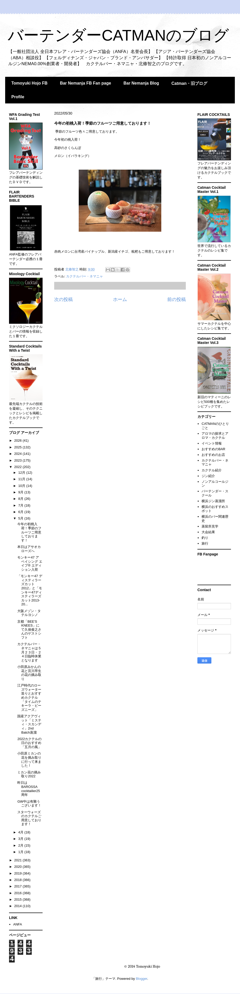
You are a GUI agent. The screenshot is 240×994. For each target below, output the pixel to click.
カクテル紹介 (212, 470)
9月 (21, 492)
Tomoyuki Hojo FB (29, 83)
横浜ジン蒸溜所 (213, 501)
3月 (21, 839)
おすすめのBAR (213, 449)
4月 (21, 832)
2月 (21, 845)
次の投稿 (63, 299)
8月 (21, 499)
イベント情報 (212, 443)
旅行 (205, 543)
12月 (22, 473)
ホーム (120, 299)
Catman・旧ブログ (189, 83)
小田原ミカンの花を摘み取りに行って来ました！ (29, 759)
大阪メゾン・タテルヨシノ (29, 613)
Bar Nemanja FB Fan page (85, 83)
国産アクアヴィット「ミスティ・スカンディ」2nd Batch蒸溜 (29, 724)
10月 (22, 486)
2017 (18, 886)
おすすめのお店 (213, 455)
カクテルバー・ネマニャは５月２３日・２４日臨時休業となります (29, 652)
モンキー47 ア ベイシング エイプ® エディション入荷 (29, 563)
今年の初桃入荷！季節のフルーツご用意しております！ (29, 532)
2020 (18, 867)
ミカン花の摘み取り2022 (29, 774)
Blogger (141, 979)
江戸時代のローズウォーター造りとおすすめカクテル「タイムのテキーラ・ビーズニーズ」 (29, 697)
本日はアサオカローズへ (29, 549)
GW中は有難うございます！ (29, 804)
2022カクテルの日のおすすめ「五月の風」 (29, 743)
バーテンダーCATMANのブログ (118, 35)
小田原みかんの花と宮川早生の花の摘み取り (29, 673)
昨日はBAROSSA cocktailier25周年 (28, 789)
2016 (18, 893)
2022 (18, 467)
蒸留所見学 (210, 526)
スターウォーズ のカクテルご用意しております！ (29, 818)
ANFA (17, 924)
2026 (18, 440)
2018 (18, 880)
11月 (22, 479)
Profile (17, 97)
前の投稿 (176, 299)
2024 (18, 454)
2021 (18, 860)
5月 (21, 518)
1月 (21, 852)
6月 (21, 512)
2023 (18, 460)
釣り (205, 538)
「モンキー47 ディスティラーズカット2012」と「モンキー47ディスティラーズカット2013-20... (29, 590)
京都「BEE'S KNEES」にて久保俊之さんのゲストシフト (29, 629)
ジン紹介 (208, 476)
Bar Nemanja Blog (141, 83)
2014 (18, 906)
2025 (18, 447)
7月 (21, 505)
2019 (18, 873)
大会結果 (208, 532)
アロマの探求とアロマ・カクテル (215, 436)
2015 (18, 899)
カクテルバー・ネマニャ (84, 276)
